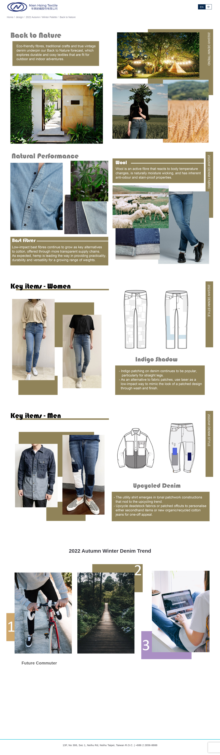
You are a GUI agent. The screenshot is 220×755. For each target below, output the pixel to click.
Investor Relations (170, 6)
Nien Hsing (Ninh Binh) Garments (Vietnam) (94, 722)
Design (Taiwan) (146, 722)
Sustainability (148, 6)
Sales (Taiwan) (146, 716)
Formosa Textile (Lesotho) (21, 728)
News (123, 6)
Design (134, 6)
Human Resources (148, 728)
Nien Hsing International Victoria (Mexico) (29, 722)
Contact (188, 6)
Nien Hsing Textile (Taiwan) (21, 716)
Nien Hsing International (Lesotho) (89, 716)
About (113, 6)
